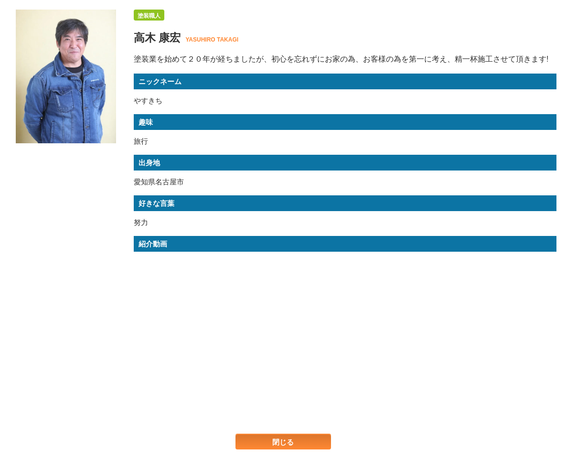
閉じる (283, 442)
